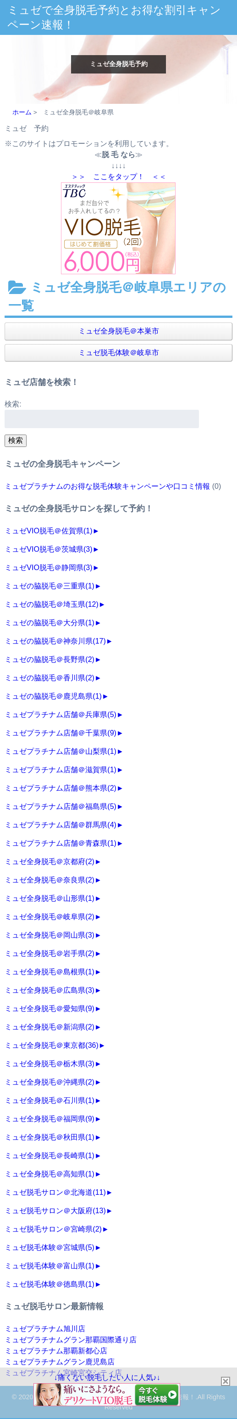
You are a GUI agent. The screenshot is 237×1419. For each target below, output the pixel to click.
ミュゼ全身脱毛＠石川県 (49, 1100)
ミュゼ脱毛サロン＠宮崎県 (53, 1229)
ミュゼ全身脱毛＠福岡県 (49, 1119)
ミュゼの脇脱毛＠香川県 (49, 678)
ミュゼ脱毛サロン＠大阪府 (55, 1211)
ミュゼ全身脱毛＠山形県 (49, 898)
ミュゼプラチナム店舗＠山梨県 (60, 751)
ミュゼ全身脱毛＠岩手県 (49, 953)
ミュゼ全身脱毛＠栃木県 (49, 1064)
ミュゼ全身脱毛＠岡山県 (49, 935)
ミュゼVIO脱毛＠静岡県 (48, 567)
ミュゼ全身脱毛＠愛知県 (49, 1008)
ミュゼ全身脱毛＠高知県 (49, 1174)
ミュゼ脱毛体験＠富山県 (49, 1266)
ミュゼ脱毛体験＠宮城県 (49, 1247)
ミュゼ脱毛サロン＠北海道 (55, 1192)
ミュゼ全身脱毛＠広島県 (49, 990)
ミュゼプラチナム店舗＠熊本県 (60, 788)
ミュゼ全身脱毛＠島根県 (49, 972)
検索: (13, 404)
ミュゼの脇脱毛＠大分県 (49, 623)
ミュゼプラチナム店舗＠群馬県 (60, 825)
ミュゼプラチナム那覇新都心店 (56, 1351)
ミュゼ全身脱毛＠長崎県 (49, 1155)
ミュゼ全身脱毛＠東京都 (51, 1045)
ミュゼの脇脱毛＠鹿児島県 (53, 696)
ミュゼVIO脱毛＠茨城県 (48, 549)
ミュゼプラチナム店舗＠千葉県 (60, 733)
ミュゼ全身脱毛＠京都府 (49, 861)
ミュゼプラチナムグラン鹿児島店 (60, 1362)
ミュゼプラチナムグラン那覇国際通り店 (71, 1340)
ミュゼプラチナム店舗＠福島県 (60, 806)
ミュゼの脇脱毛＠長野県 (49, 659)
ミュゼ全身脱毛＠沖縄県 (49, 1082)
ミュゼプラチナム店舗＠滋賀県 (60, 770)
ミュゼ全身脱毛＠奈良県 (49, 880)
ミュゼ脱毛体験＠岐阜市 (118, 352)
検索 (15, 440)
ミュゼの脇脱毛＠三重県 (49, 586)
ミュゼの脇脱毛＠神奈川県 (55, 641)
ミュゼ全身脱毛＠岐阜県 (49, 917)
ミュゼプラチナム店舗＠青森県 (60, 843)
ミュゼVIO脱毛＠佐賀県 (48, 531)
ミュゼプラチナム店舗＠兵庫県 (60, 714)
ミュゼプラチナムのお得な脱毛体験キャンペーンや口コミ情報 (107, 486)
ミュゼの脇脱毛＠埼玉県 (51, 604)
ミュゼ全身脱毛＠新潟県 (49, 1027)
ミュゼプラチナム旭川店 (45, 1329)
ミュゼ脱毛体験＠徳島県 (49, 1284)
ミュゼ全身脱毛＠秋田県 (49, 1137)
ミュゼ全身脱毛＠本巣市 (118, 331)
